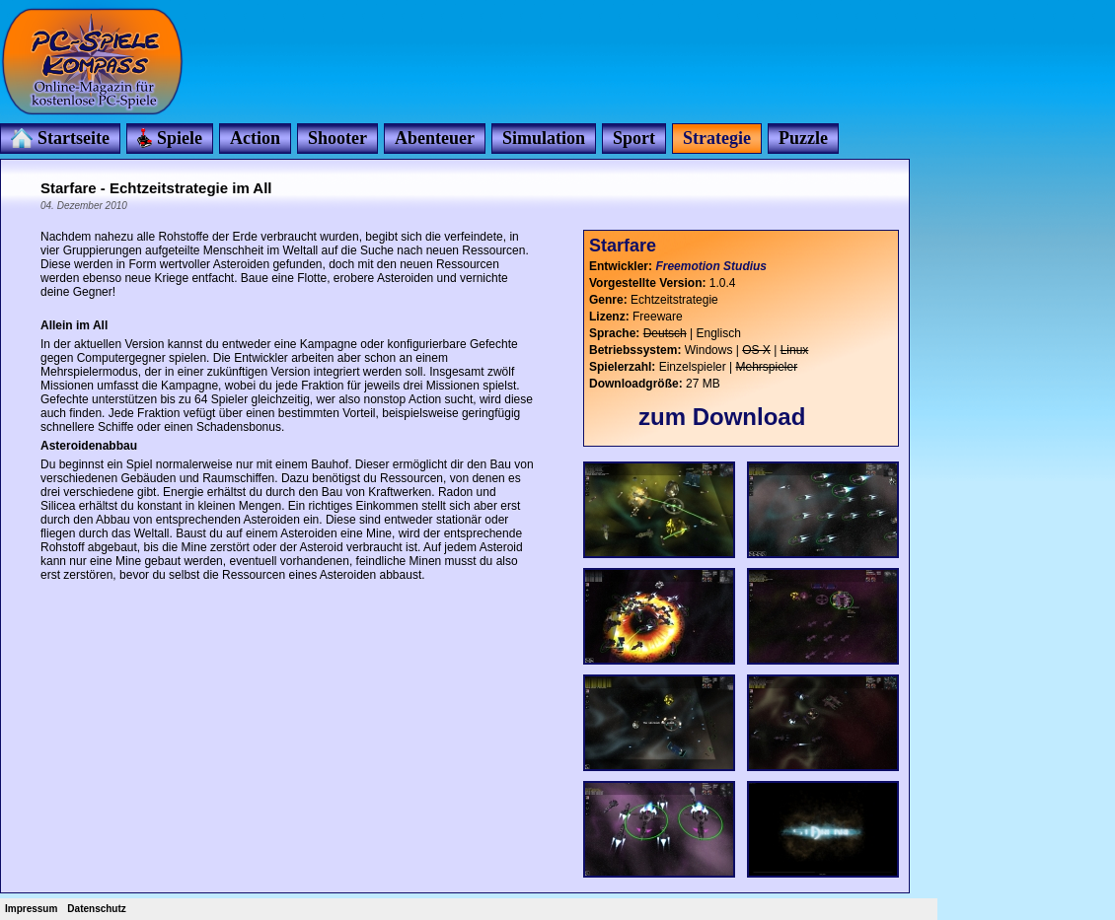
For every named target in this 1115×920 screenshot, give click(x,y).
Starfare (622, 245)
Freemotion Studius (711, 266)
